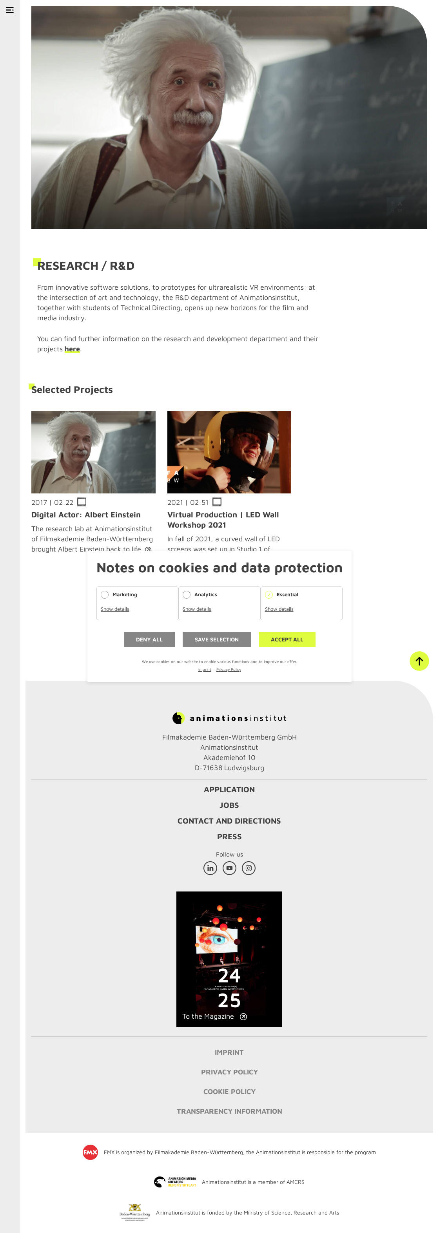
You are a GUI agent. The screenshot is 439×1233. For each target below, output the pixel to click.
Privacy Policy (228, 669)
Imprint (204, 669)
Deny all (149, 639)
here (72, 349)
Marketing (124, 594)
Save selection (217, 639)
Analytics (205, 594)
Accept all (287, 639)
